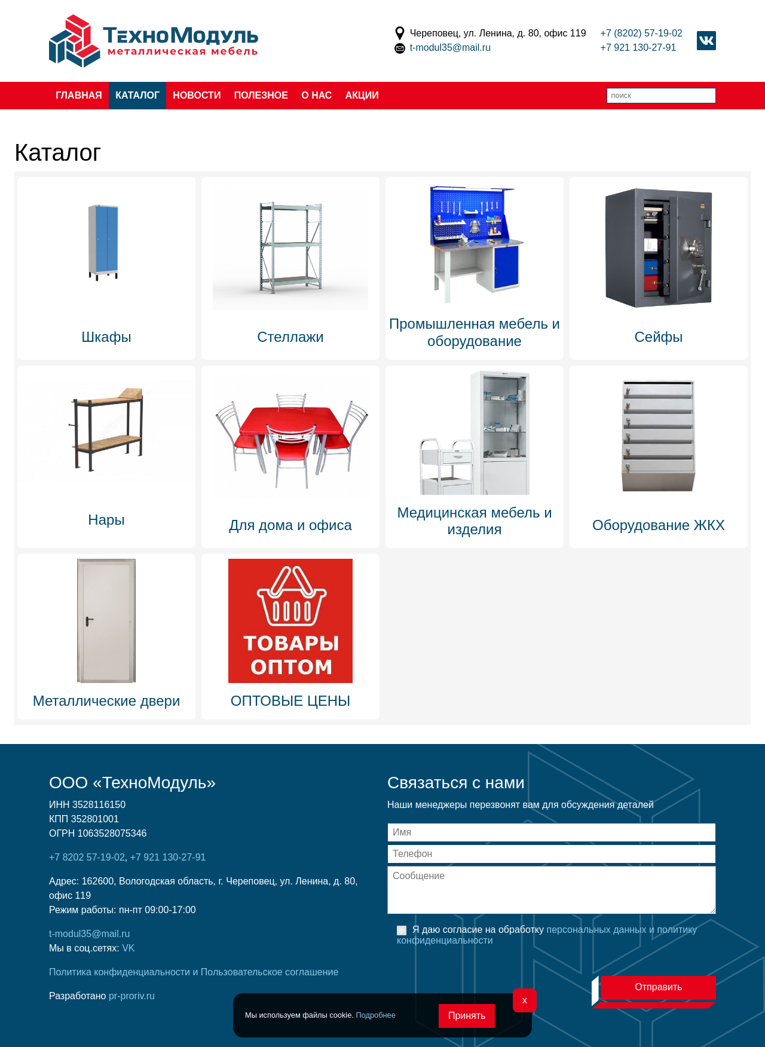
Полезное (261, 95)
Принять (467, 1016)
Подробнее (375, 1015)
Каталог (137, 95)
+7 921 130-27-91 (639, 47)
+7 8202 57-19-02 (87, 857)
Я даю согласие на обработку (547, 934)
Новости (197, 95)
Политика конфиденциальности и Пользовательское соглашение (193, 972)
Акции (362, 95)
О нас (316, 95)
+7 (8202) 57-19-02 (642, 33)
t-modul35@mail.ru (450, 47)
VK (128, 948)
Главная (79, 95)
